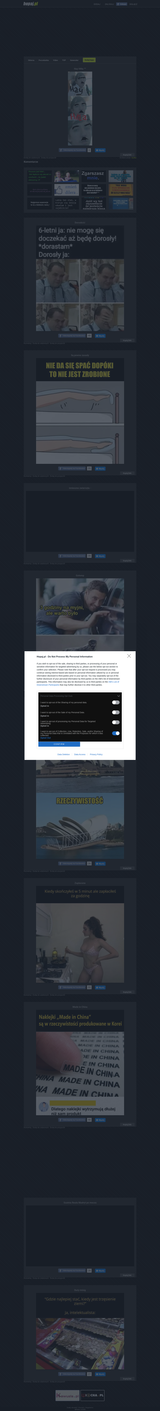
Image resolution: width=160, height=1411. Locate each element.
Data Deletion (64, 754)
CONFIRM (59, 744)
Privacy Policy (96, 754)
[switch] (116, 702)
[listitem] (80, 696)
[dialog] (80, 705)
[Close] (130, 657)
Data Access (79, 754)
